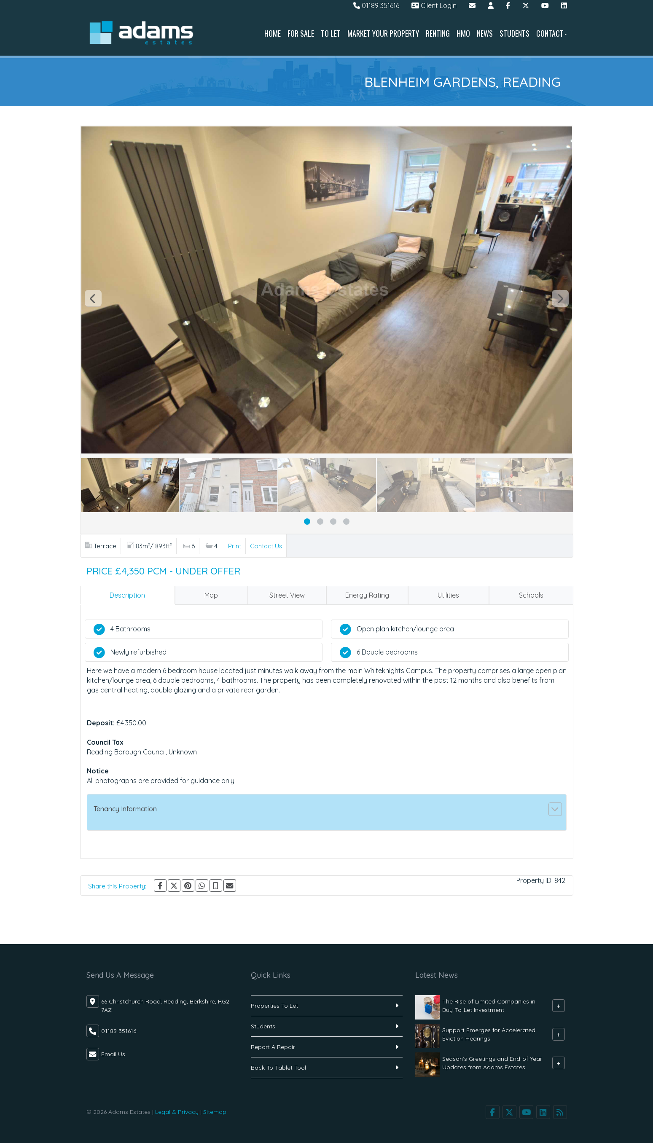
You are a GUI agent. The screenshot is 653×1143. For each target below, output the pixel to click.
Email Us (113, 1054)
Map (211, 595)
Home (272, 33)
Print (234, 546)
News (485, 33)
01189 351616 (376, 5)
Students (514, 33)
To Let (331, 33)
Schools (531, 595)
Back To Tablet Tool (278, 1067)
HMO (463, 33)
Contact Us (266, 546)
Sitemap (214, 1112)
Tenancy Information (125, 809)
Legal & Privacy (177, 1112)
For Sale (301, 33)
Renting (438, 33)
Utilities (448, 595)
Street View (287, 595)
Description (127, 595)
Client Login (434, 5)
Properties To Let (274, 1005)
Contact (551, 33)
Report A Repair (273, 1047)
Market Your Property (383, 33)
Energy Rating (367, 595)
